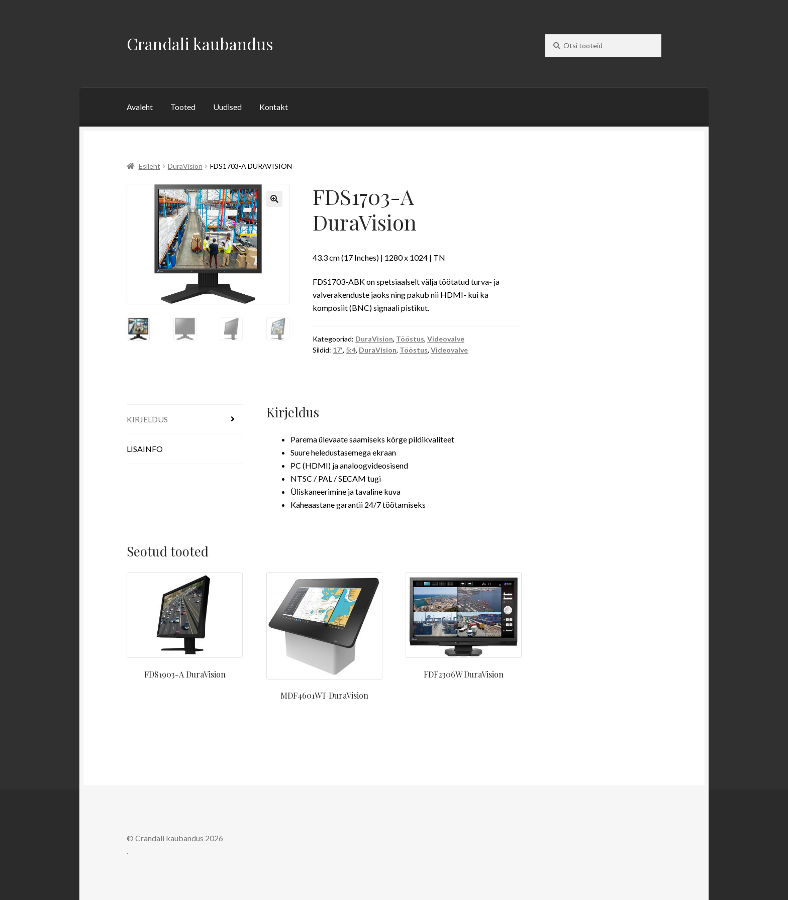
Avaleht (140, 106)
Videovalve (445, 338)
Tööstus (410, 338)
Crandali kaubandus (200, 43)
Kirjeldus (147, 419)
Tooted (182, 106)
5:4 (351, 350)
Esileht (149, 166)
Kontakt (273, 106)
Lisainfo (145, 449)
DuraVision (185, 166)
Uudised (227, 106)
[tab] (185, 419)
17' (338, 350)
